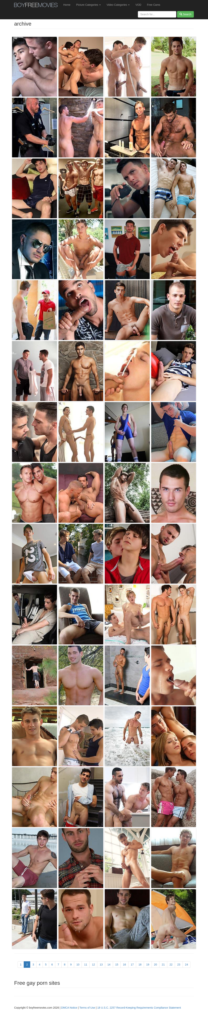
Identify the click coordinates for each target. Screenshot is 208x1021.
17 (132, 964)
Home (66, 4)
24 (186, 964)
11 (85, 964)
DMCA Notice (69, 1007)
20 (155, 964)
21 (163, 964)
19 (147, 964)
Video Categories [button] (118, 4)
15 (116, 964)
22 (171, 964)
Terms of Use (87, 1007)
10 (78, 964)
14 (108, 964)
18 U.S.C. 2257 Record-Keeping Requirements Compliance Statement (139, 1007)
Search (185, 14)
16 (124, 964)
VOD (138, 4)
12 (93, 964)
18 (139, 964)
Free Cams (153, 4)
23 (178, 964)
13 (101, 964)
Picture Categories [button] (88, 4)
